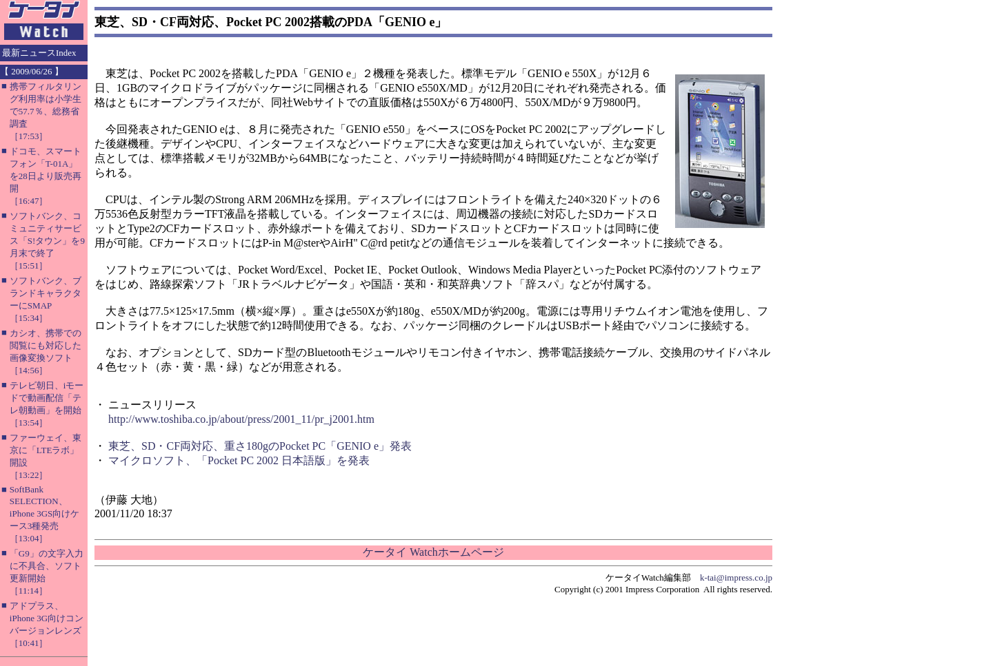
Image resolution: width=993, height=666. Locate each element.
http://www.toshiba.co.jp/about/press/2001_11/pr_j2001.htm (241, 419)
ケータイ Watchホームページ (433, 552)
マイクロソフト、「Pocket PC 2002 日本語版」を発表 (239, 460)
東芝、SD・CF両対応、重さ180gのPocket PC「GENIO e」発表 (260, 446)
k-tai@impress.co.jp (736, 577)
